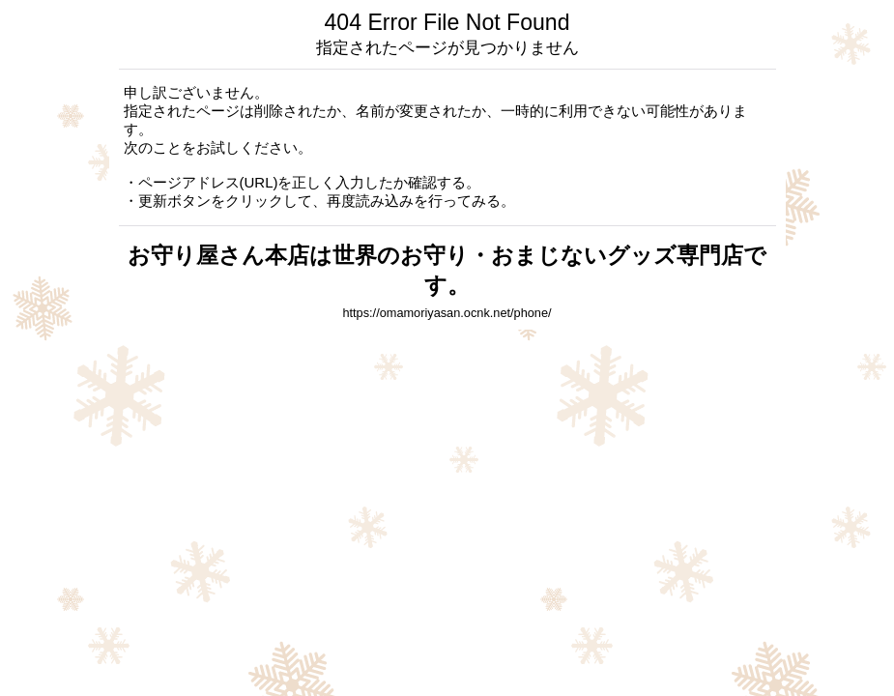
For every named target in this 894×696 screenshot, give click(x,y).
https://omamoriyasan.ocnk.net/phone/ (446, 312)
